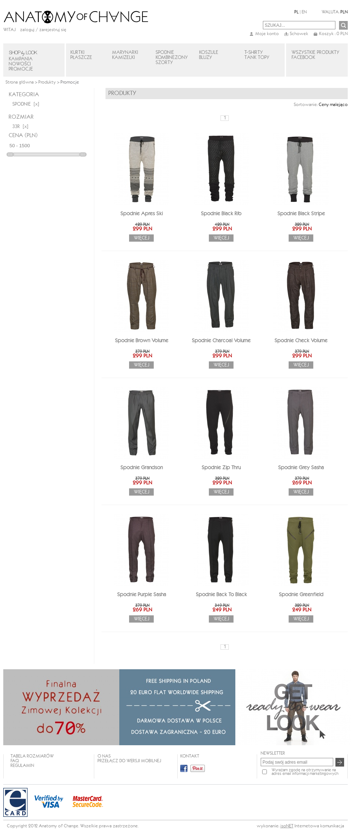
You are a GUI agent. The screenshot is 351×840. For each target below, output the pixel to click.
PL (296, 12)
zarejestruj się (52, 30)
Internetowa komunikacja (319, 826)
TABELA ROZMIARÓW (32, 756)
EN (304, 12)
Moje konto (267, 34)
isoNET (286, 826)
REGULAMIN (22, 766)
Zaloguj (27, 30)
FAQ (15, 761)
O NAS (104, 756)
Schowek (299, 34)
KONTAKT (189, 756)
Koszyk (333, 34)
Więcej (141, 238)
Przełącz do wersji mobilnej (129, 761)
